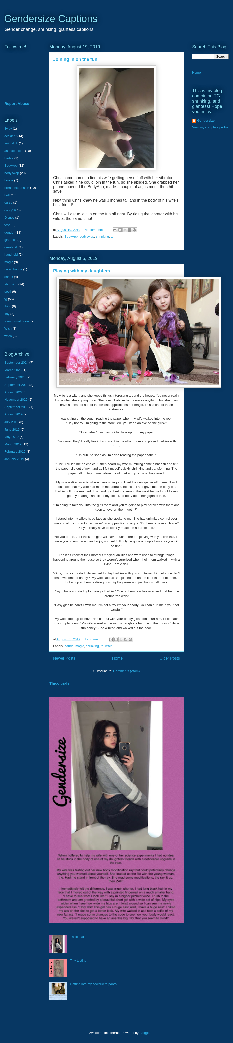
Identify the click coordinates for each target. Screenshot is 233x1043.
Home (117, 658)
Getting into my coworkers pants (93, 984)
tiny (6, 314)
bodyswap (87, 236)
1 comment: (93, 639)
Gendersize (206, 120)
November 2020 (16, 399)
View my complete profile (210, 127)
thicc (7, 306)
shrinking (102, 236)
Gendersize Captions (51, 18)
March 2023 (13, 370)
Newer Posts (64, 658)
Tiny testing (78, 960)
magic (79, 646)
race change (13, 269)
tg (112, 236)
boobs (8, 180)
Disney (9, 217)
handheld (11, 254)
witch (109, 646)
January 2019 (14, 459)
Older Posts (170, 658)
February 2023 (15, 377)
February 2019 (15, 451)
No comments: (95, 230)
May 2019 (11, 437)
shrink (8, 277)
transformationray (17, 321)
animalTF (11, 143)
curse (8, 202)
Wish (8, 328)
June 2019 (12, 429)
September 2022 (16, 385)
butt (7, 195)
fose (7, 225)
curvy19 (10, 210)
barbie (69, 646)
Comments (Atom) (126, 671)
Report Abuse (16, 103)
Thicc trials (59, 683)
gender (9, 232)
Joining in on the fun (75, 59)
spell (7, 291)
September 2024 (16, 362)
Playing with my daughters (81, 270)
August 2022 (13, 392)
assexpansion (14, 151)
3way (8, 128)
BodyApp (71, 236)
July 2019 (11, 422)
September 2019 (16, 407)
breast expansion (16, 188)
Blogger (144, 1033)
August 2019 (13, 414)
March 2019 (13, 444)
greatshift (11, 247)
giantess (10, 240)
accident (10, 136)
